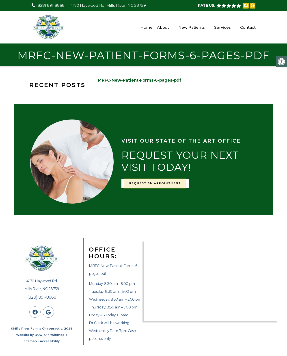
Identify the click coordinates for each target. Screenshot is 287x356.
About (163, 27)
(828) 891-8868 (50, 5)
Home (146, 27)
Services (222, 27)
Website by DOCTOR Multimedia (41, 334)
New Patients (191, 27)
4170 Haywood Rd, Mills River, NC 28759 (108, 5)
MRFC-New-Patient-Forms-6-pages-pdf (139, 80)
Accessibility (50, 341)
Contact (248, 27)
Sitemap (30, 341)
